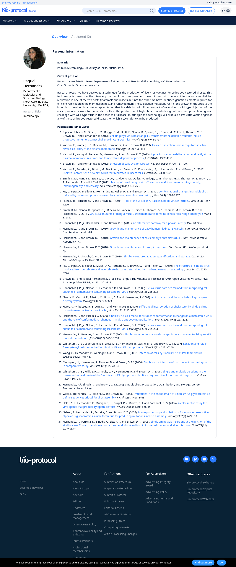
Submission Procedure (118, 482)
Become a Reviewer (108, 21)
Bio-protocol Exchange (200, 482)
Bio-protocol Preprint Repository (199, 490)
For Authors (66, 20)
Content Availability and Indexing (87, 532)
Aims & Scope (81, 488)
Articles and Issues (37, 20)
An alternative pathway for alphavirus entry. (159, 223)
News (23, 481)
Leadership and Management (82, 516)
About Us (78, 482)
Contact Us (79, 557)
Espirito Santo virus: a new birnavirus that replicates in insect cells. (103, 173)
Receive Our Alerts (201, 10)
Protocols (10, 20)
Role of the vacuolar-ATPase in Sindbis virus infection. (156, 200)
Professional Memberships (81, 549)
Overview (60, 36)
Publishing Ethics (114, 521)
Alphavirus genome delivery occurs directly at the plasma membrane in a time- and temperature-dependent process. (137, 156)
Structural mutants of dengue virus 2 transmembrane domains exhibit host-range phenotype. (146, 213)
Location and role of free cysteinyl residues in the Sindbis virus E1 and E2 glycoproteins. (135, 345)
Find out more (203, 562)
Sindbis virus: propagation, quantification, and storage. (157, 256)
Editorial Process (114, 501)
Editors (77, 501)
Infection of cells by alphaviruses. (130, 163)
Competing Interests (116, 527)
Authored (81, 36)
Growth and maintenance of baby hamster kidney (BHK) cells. (147, 228)
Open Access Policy (84, 524)
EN (226, 10)
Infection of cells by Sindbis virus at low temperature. (171, 353)
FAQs (23, 494)
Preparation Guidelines (118, 488)
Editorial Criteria (114, 508)
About (86, 20)
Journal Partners (83, 541)
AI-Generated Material (117, 514)
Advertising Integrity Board (158, 483)
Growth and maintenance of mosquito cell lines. (139, 247)
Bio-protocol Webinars (200, 499)
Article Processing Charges (120, 534)
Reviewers (79, 508)
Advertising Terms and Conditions (159, 500)
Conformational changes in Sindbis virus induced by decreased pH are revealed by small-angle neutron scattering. (135, 193)
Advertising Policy (156, 492)
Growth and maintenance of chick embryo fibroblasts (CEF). (146, 238)
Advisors (78, 495)
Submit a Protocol (172, 10)
